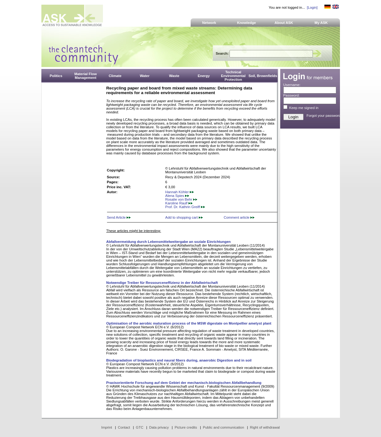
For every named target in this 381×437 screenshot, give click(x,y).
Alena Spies (177, 196)
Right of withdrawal (265, 427)
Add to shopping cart (183, 217)
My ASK (321, 23)
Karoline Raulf (179, 203)
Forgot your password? (325, 115)
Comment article (239, 217)
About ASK (284, 23)
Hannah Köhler (179, 192)
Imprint (106, 427)
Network (209, 23)
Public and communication (223, 427)
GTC (139, 427)
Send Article (119, 217)
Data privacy (159, 427)
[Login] (312, 7)
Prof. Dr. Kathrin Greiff (185, 207)
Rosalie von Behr (181, 199)
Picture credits (185, 427)
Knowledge (246, 23)
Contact (124, 427)
